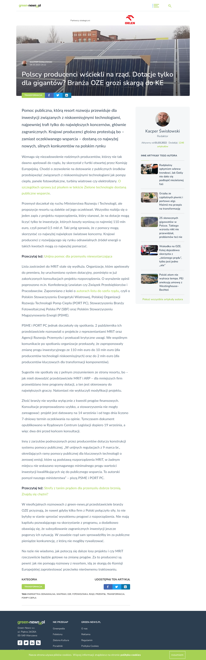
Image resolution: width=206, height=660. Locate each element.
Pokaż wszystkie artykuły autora (162, 299)
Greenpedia (59, 628)
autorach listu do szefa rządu (97, 291)
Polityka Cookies (90, 646)
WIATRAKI (61, 594)
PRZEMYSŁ (101, 594)
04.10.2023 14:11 (38, 64)
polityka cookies (130, 655)
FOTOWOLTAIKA (80, 594)
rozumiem (177, 655)
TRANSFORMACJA (33, 95)
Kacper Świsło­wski (41, 62)
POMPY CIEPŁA (29, 597)
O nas (84, 628)
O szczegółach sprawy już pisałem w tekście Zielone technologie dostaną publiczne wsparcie (74, 187)
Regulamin (86, 640)
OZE (69, 594)
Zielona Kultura (61, 640)
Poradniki (58, 646)
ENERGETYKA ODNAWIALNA (41, 594)
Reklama (85, 634)
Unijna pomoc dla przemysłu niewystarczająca (78, 256)
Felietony (58, 634)
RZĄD (92, 594)
